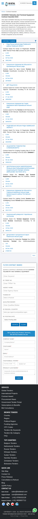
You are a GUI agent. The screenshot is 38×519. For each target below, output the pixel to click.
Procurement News (9, 399)
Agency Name (8, 287)
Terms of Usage (14, 516)
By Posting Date (9, 316)
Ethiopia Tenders (10, 452)
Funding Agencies (11, 424)
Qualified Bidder (9, 302)
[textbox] (19, 298)
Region (6, 418)
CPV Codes (8, 427)
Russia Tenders (10, 449)
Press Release (7, 477)
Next (33, 255)
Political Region (10, 421)
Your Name (7, 346)
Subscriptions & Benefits (11, 405)
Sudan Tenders (9, 455)
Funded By (7, 295)
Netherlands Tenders (12, 446)
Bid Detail (31, 514)
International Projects (10, 393)
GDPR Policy (6, 486)
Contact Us (6, 474)
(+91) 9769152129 (19, 497)
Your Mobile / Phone (10, 360)
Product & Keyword (10, 368)
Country (7, 415)
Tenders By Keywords (12, 430)
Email (5, 353)
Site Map (5, 471)
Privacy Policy (24, 516)
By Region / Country (10, 309)
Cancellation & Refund (10, 480)
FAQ (5, 436)
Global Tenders (7, 391)
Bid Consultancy (8, 408)
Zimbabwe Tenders (11, 461)
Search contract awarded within (18, 270)
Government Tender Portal (12, 402)
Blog (3, 483)
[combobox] (19, 298)
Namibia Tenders (10, 458)
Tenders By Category (12, 433)
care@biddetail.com (19, 494)
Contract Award (9, 41)
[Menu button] (3, 3)
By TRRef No (7, 280)
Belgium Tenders (10, 443)
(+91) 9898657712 (19, 500)
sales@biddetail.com (19, 492)
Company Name (8, 339)
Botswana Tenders (11, 464)
